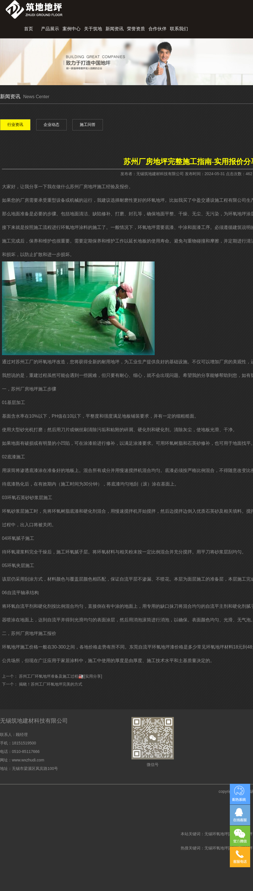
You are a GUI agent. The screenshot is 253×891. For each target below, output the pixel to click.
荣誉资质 (136, 28)
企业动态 (51, 124)
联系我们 (179, 28)
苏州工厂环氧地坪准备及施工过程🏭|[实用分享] (60, 676)
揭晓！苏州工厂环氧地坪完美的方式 (50, 684)
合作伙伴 (157, 28)
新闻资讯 (114, 28)
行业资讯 (15, 124)
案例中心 (71, 28)
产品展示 (50, 28)
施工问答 (88, 124)
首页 (28, 28)
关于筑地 (93, 28)
